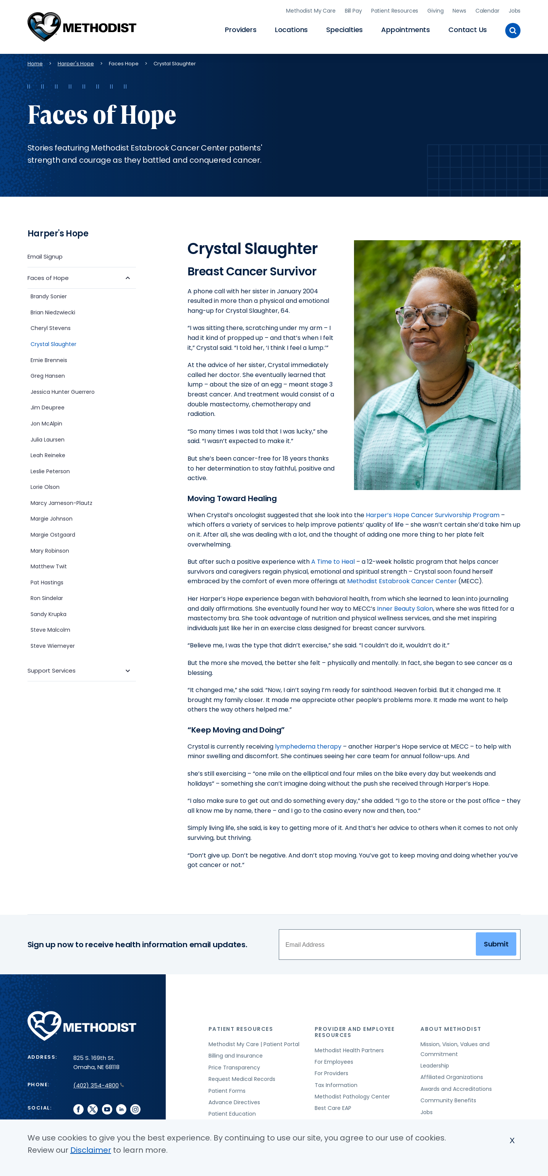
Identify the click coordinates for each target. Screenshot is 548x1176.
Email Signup (45, 254)
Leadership (434, 1064)
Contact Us (467, 29)
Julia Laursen (48, 437)
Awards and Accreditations (456, 1087)
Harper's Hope (76, 61)
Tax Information (336, 1083)
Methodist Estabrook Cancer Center (402, 579)
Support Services (51, 669)
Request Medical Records (242, 1077)
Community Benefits (448, 1098)
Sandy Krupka (48, 612)
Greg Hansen (48, 374)
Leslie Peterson (50, 469)
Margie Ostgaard (53, 533)
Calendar (487, 9)
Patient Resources (395, 9)
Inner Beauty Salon (405, 606)
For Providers (331, 1071)
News (459, 9)
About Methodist (451, 1027)
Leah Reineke (48, 453)
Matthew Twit (49, 564)
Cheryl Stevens (51, 326)
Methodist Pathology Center (352, 1094)
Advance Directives (234, 1100)
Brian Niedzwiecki (54, 310)
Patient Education (232, 1112)
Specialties (344, 29)
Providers (240, 29)
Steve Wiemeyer (53, 644)
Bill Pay (353, 9)
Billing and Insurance (236, 1054)
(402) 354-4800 (98, 1083)
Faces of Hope (48, 276)
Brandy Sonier (49, 294)
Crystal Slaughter (53, 342)
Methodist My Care (311, 9)
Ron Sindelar (47, 596)
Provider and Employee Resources (355, 1030)
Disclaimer (90, 1150)
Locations (291, 29)
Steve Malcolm (50, 628)
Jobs (515, 9)
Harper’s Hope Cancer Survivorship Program (433, 512)
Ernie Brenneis (49, 358)
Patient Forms (227, 1088)
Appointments (405, 29)
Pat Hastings (47, 580)
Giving (435, 9)
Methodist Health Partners (349, 1048)
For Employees (334, 1060)
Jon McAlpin (46, 421)
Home (35, 61)
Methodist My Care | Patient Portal (254, 1042)
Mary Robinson (50, 548)
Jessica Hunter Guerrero (63, 389)
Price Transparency (234, 1065)
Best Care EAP (333, 1106)
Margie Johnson (52, 517)
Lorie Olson (45, 485)
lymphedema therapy (308, 744)
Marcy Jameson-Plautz (61, 501)
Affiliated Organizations (451, 1075)
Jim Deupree (48, 405)
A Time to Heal (333, 559)
